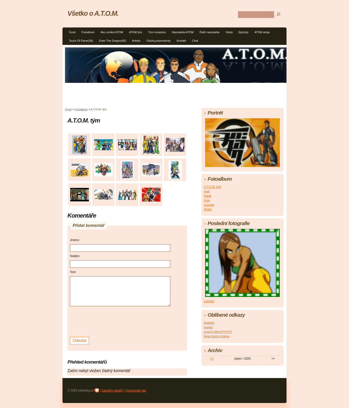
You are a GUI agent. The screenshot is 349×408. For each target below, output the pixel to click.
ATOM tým (135, 32)
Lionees (209, 205)
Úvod (72, 32)
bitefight (209, 323)
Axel (207, 191)
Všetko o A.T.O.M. (92, 13)
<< (212, 358)
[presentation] (108, 321)
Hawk (207, 196)
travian (208, 327)
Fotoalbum (88, 32)
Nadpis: (75, 256)
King (207, 200)
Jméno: (75, 240)
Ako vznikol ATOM (112, 32)
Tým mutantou (157, 32)
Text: (73, 272)
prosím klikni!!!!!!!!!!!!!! (218, 332)
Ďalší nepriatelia (210, 32)
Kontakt (181, 40)
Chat (195, 40)
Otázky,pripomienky (158, 40)
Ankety (136, 40)
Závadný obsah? (113, 390)
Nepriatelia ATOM (182, 32)
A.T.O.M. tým (212, 187)
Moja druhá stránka (217, 336)
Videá (229, 32)
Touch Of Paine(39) (81, 40)
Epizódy (243, 32)
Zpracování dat (136, 390)
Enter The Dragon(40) (112, 40)
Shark (208, 209)
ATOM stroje (262, 32)
